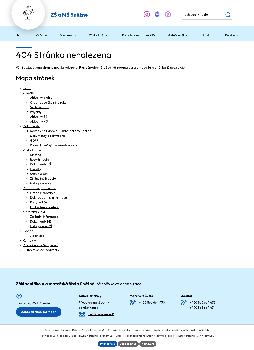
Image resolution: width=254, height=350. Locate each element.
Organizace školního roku (48, 102)
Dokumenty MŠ (41, 221)
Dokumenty (31, 126)
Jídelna (28, 231)
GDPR (34, 140)
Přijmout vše (106, 343)
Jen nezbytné (128, 343)
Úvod (27, 88)
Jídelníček (37, 236)
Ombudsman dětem (44, 207)
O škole (28, 93)
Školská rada (39, 107)
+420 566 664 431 (202, 308)
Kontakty (29, 240)
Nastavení (148, 343)
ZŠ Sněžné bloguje (43, 178)
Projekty (35, 112)
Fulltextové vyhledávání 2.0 (42, 250)
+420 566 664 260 (101, 314)
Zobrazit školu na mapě (39, 312)
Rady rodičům (39, 202)
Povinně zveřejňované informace (53, 145)
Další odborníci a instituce (48, 198)
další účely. (203, 329)
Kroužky (35, 169)
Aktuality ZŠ (38, 117)
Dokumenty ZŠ (40, 164)
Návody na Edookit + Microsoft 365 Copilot (60, 131)
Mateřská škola (34, 212)
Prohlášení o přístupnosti (40, 245)
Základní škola (33, 150)
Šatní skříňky (39, 174)
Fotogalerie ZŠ (40, 183)
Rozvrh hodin (39, 159)
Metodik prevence (42, 193)
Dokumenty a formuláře (47, 136)
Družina (35, 155)
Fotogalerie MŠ (41, 226)
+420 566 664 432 (202, 302)
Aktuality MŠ (39, 121)
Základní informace (44, 217)
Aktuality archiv (41, 98)
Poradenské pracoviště (39, 188)
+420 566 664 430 (152, 302)
